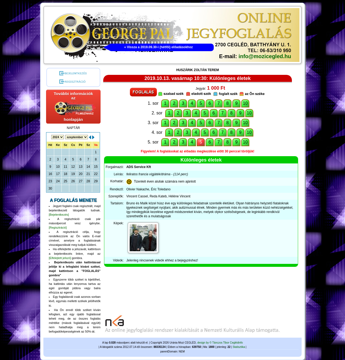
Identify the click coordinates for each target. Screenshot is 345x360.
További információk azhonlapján (74, 106)
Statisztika (239, 346)
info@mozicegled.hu (265, 56)
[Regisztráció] (58, 227)
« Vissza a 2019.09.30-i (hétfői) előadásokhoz (158, 47)
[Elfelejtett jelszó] (60, 258)
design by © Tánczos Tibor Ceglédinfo (220, 342)
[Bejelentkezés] (59, 214)
